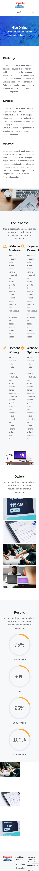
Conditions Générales (19, 866)
